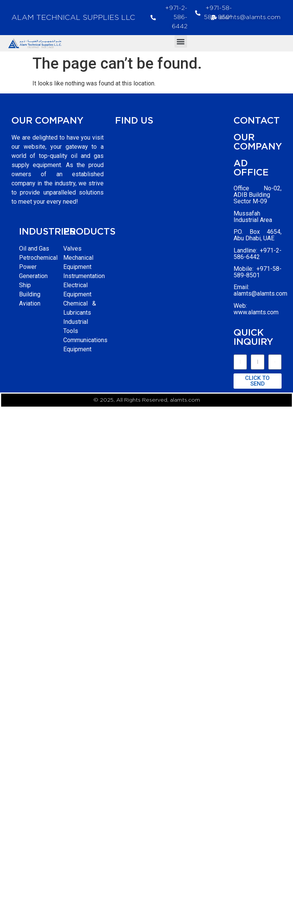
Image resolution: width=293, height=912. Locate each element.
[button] (181, 41)
